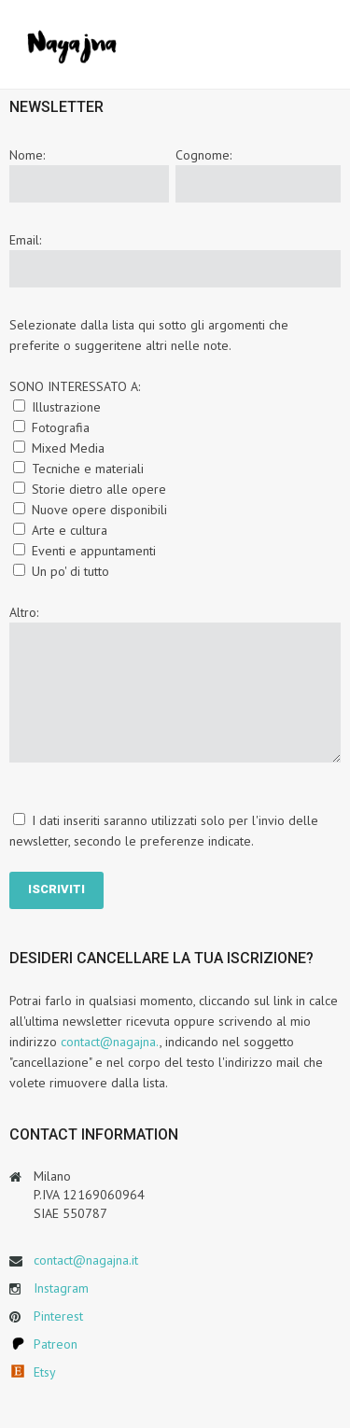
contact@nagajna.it (86, 1260)
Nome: (27, 155)
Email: (25, 239)
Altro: (23, 612)
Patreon (55, 1344)
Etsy (45, 1372)
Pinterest (58, 1316)
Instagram (61, 1288)
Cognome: (203, 155)
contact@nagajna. (110, 1041)
